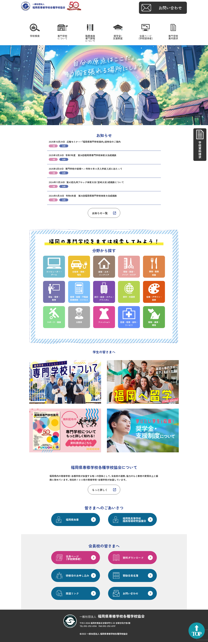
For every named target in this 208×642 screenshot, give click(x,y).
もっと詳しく (100, 490)
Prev (4, 85)
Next (203, 85)
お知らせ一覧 (100, 213)
